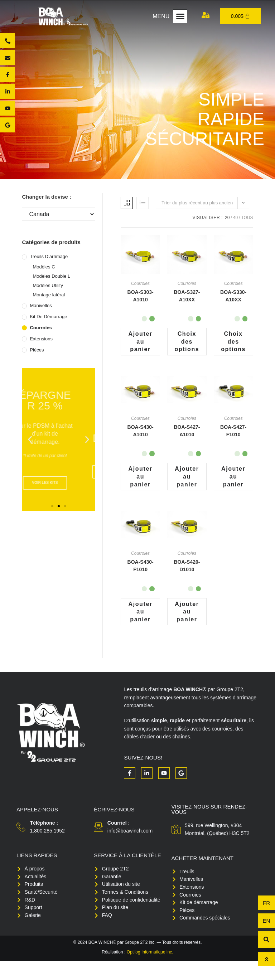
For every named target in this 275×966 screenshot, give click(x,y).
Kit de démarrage (48, 316)
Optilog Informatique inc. (150, 957)
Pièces (37, 350)
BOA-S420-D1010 (187, 567)
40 (235, 217)
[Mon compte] (205, 15)
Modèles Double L (51, 276)
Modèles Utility (48, 285)
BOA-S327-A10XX (187, 295)
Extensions (41, 338)
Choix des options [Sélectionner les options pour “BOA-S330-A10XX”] (233, 342)
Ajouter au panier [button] (141, 342)
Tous (247, 217)
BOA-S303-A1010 (140, 295)
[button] (180, 16)
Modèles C (44, 267)
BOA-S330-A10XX (233, 295)
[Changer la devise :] (58, 214)
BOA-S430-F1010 (140, 567)
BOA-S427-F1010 (233, 431)
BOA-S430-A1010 (140, 431)
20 (227, 217)
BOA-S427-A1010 (187, 431)
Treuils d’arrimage (49, 256)
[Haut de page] (266, 959)
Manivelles (41, 305)
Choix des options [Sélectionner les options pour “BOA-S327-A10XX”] (186, 342)
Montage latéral (49, 294)
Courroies (41, 327)
